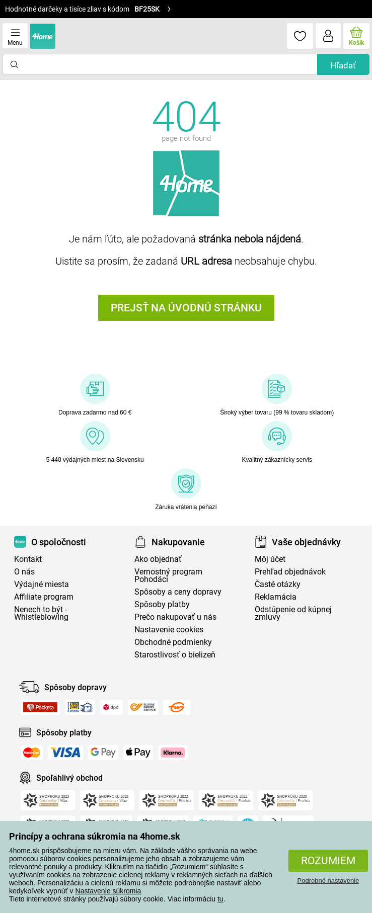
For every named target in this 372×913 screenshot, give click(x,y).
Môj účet (270, 559)
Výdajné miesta (41, 584)
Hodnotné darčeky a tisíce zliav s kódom (88, 9)
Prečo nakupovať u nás (175, 617)
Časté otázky (278, 584)
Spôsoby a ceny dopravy (177, 592)
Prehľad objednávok (290, 571)
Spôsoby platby (162, 604)
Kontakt (28, 559)
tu (220, 899)
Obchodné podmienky (173, 642)
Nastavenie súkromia (108, 891)
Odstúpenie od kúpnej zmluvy (293, 613)
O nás (24, 571)
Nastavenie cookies (168, 629)
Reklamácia (275, 597)
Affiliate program (43, 597)
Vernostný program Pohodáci (168, 575)
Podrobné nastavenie (328, 880)
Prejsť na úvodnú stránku (186, 308)
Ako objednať (158, 559)
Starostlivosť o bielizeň (174, 654)
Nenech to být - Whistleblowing (41, 613)
